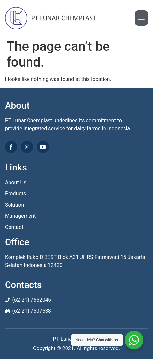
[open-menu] (141, 18)
